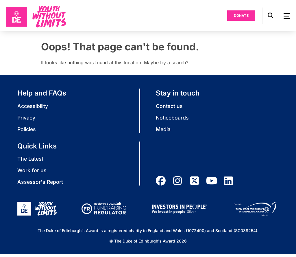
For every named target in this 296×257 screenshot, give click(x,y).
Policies (27, 131)
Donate (239, 17)
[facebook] (161, 183)
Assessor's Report (40, 185)
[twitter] (195, 183)
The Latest (30, 161)
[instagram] (178, 183)
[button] (269, 16)
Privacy (26, 120)
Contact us (169, 108)
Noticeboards (173, 120)
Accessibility (33, 108)
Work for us (32, 173)
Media (163, 131)
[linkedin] (230, 183)
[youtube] (213, 183)
